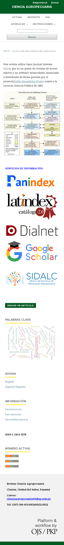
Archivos (33, 17)
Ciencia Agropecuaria (32, 7)
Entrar (55, 2)
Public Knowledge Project (29, 81)
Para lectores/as (13, 409)
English (9, 381)
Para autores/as (13, 414)
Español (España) (15, 386)
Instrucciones (43, 24)
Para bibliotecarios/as (16, 419)
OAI (47, 17)
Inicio (6, 51)
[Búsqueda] (32, 31)
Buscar (32, 37)
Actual (17, 17)
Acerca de (18, 24)
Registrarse (40, 2)
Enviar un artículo (20, 305)
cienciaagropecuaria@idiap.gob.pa (29, 498)
